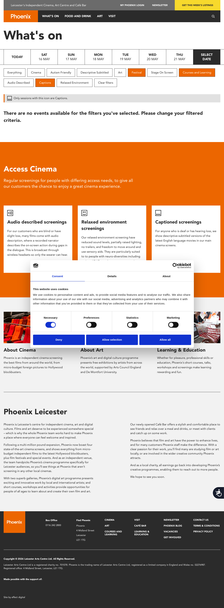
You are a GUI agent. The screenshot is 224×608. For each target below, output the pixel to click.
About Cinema (20, 350)
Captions (45, 82)
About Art (91, 350)
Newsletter (160, 5)
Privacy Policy (203, 531)
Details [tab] (112, 276)
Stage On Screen (162, 72)
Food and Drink (78, 16)
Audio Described (18, 82)
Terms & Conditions (206, 525)
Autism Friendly (61, 72)
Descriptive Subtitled (95, 72)
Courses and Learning (197, 72)
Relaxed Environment (74, 82)
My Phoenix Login (132, 5)
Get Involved (172, 537)
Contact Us (200, 520)
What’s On (50, 16)
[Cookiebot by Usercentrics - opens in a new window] (175, 265)
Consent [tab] (57, 276)
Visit (112, 16)
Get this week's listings (197, 5)
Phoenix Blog (173, 525)
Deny (59, 339)
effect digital (18, 597)
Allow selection (112, 339)
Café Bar (140, 525)
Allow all (165, 339)
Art (100, 16)
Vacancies (171, 531)
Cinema (36, 72)
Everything (14, 72)
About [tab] (167, 276)
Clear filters (105, 82)
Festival (137, 72)
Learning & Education (181, 350)
